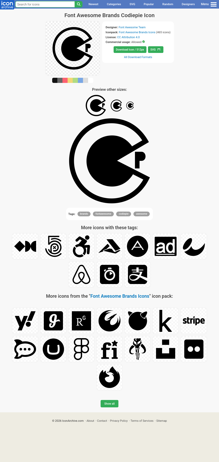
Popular (149, 4)
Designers (188, 4)
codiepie (123, 213)
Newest (93, 4)
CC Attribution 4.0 (128, 37)
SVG (132, 4)
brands (84, 213)
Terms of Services (142, 420)
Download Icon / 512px (130, 49)
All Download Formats (138, 57)
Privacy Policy (119, 420)
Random (167, 4)
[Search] (78, 4)
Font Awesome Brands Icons (137, 32)
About (90, 420)
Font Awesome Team (132, 27)
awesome (141, 213)
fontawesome (103, 213)
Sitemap (161, 420)
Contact (102, 420)
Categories (114, 4)
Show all (109, 403)
